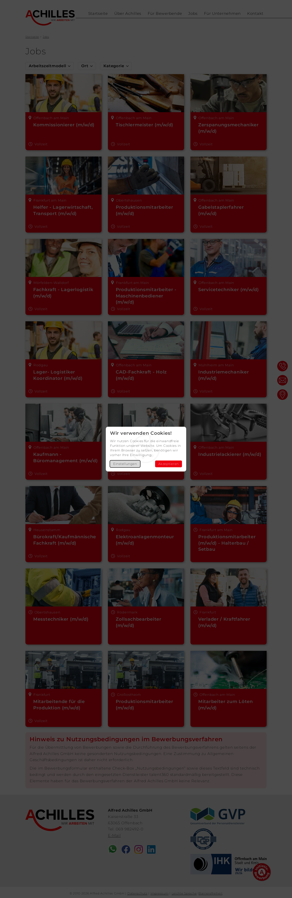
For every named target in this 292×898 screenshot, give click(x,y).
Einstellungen (125, 464)
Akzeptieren (168, 464)
